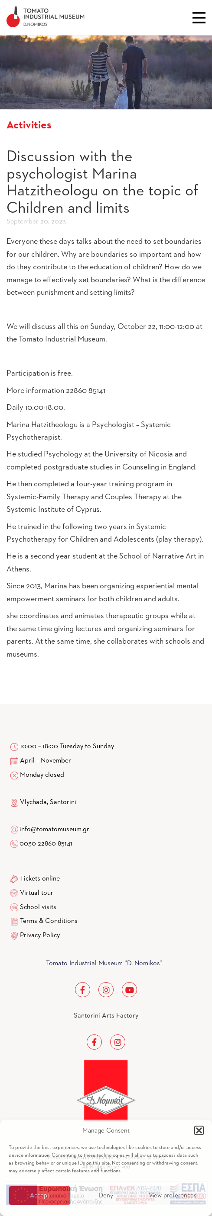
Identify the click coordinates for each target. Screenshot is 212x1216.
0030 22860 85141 (45, 843)
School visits (38, 907)
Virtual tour (36, 893)
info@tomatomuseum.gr (54, 829)
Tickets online (40, 878)
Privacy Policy (40, 935)
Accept (39, 1195)
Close (198, 17)
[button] (199, 1130)
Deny (106, 1195)
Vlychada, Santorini (43, 802)
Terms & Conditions (49, 921)
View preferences (172, 1195)
